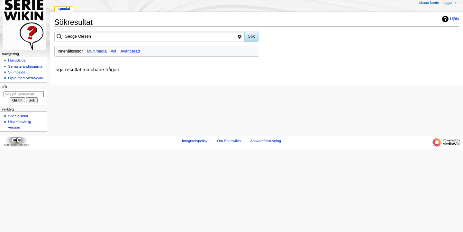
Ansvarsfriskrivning (265, 141)
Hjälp (449, 19)
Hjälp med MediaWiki (25, 78)
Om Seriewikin (229, 141)
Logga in (449, 3)
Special (64, 9)
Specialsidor (18, 116)
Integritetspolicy (194, 141)
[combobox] (149, 37)
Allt (113, 51)
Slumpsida (16, 72)
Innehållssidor (70, 51)
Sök (4, 87)
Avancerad (130, 51)
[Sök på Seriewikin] (24, 94)
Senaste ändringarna (25, 66)
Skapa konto (429, 3)
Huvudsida (16, 60)
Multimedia (96, 51)
